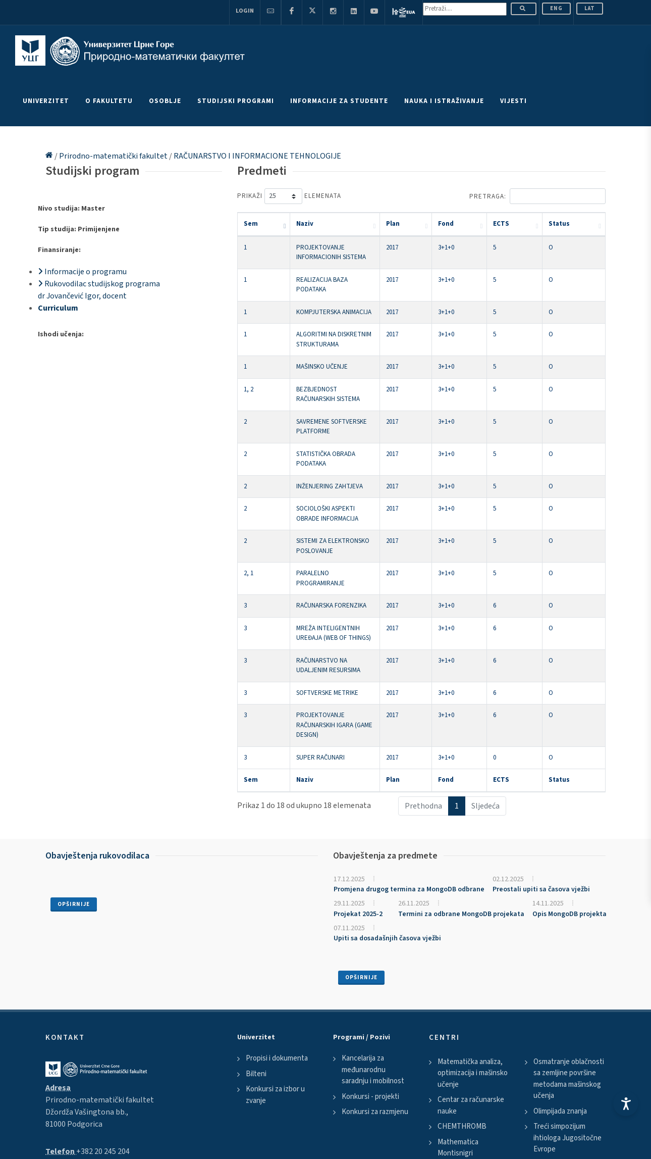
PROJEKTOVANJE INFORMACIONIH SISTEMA (342, 247)
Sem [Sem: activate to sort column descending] (251, 223)
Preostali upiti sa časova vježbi (541, 762)
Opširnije (74, 776)
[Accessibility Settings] (625, 1103)
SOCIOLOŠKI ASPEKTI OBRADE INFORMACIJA (343, 449)
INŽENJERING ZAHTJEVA (315, 427)
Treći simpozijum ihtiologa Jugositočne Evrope (567, 1010)
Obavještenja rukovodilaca (97, 727)
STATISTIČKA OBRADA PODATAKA (327, 404)
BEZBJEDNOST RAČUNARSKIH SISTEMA (335, 359)
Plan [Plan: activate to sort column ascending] (454, 223)
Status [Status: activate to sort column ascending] (576, 223)
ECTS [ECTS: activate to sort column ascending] (533, 223)
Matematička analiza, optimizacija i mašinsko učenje (473, 945)
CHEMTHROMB (462, 998)
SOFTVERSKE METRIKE (313, 584)
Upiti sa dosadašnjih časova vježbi (387, 810)
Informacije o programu (82, 271)
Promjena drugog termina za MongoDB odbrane (409, 762)
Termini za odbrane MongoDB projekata (461, 786)
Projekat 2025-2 (358, 786)
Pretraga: (537, 196)
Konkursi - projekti (370, 968)
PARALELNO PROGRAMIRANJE (323, 494)
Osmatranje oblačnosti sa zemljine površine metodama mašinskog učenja (568, 950)
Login (245, 11)
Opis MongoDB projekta (569, 786)
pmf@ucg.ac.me (95, 1035)
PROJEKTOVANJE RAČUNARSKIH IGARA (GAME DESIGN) (357, 607)
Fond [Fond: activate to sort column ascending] (493, 223)
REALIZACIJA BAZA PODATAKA (323, 269)
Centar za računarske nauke (471, 978)
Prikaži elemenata (289, 196)
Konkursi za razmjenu (375, 984)
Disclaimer (126, 1116)
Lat (589, 8)
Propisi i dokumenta (277, 930)
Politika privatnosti (73, 1116)
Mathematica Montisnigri (458, 1020)
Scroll (18, 1152)
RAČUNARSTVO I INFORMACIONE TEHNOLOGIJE (257, 156)
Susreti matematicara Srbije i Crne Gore (567, 1042)
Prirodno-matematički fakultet (114, 156)
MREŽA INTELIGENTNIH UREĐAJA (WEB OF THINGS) (352, 539)
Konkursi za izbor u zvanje (275, 967)
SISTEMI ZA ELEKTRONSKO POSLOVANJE (338, 472)
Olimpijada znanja (560, 983)
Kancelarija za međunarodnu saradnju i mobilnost (373, 942)
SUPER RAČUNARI (306, 629)
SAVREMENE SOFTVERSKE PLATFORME (335, 382)
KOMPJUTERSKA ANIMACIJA (319, 292)
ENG (556, 8)
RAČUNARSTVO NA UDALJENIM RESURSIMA (340, 562)
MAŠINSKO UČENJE (308, 337)
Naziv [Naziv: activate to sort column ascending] (290, 223)
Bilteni (256, 945)
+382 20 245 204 (103, 1023)
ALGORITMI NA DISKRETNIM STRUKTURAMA (341, 314)
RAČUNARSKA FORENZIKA (317, 517)
